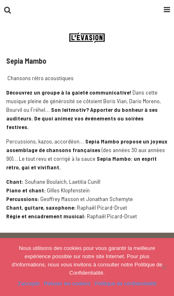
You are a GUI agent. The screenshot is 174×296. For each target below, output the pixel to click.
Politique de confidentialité (126, 283)
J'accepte (28, 283)
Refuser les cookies (67, 283)
